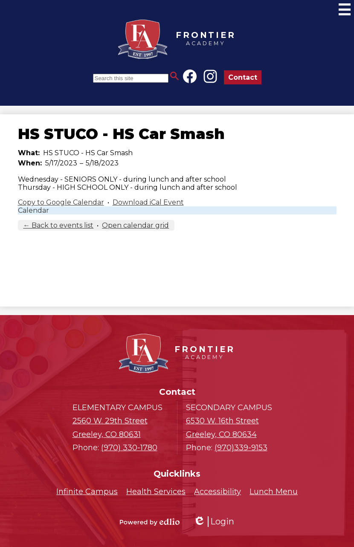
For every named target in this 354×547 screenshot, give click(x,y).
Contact (242, 77)
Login (213, 521)
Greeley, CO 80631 (120, 426)
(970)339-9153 (241, 447)
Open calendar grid (135, 225)
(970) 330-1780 (129, 447)
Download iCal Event (148, 202)
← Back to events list (58, 225)
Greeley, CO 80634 (234, 426)
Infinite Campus (87, 491)
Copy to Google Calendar (61, 202)
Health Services (156, 491)
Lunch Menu (274, 491)
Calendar (33, 210)
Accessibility (217, 491)
